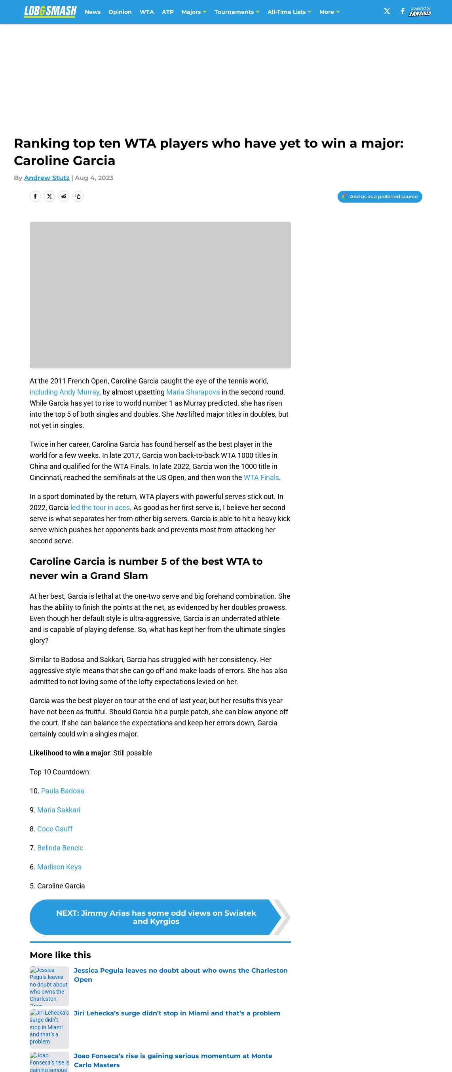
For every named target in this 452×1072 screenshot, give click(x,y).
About (37, 1035)
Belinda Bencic (60, 848)
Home (38, 979)
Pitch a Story (48, 1049)
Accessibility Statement (65, 1064)
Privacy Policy (156, 1049)
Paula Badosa (62, 791)
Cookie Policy (315, 1049)
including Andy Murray (64, 392)
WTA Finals (261, 477)
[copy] (78, 196)
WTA (147, 11)
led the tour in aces (100, 507)
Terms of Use (230, 1049)
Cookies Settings (235, 1064)
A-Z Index (150, 1064)
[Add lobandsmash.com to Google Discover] (380, 197)
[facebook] (403, 11)
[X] (387, 11)
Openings (149, 1035)
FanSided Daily (395, 1035)
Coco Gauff (54, 829)
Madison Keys (59, 867)
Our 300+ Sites (317, 1035)
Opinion (120, 11)
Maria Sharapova (193, 392)
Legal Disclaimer (398, 1049)
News (93, 11)
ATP (168, 11)
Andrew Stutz (47, 178)
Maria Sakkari (58, 810)
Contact (221, 1035)
